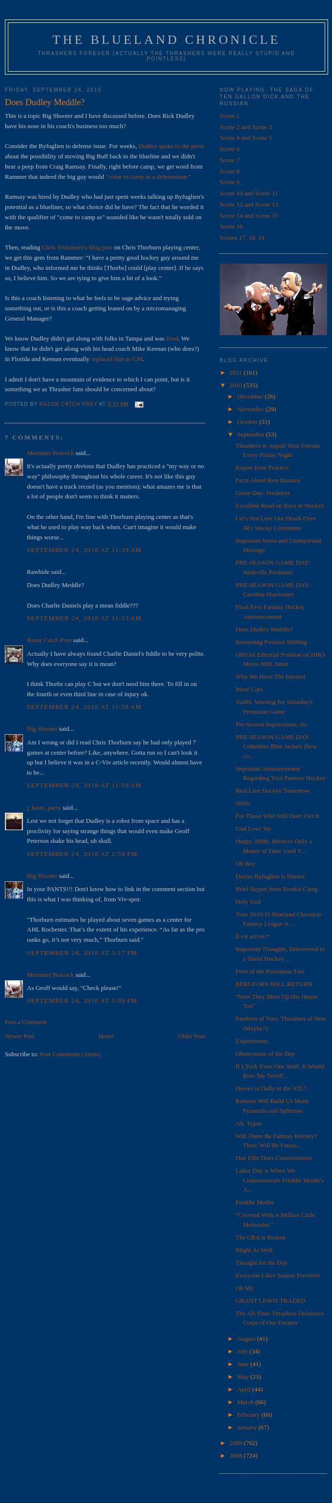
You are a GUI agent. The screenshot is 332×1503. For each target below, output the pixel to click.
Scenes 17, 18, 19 (242, 237)
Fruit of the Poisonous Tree (270, 971)
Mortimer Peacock (50, 453)
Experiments (251, 1041)
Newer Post (19, 1036)
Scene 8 (230, 171)
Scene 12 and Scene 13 (249, 204)
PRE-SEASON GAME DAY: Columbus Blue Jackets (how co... (276, 746)
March (246, 1402)
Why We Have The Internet (270, 676)
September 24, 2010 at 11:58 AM (84, 706)
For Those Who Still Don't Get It (277, 815)
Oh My (244, 1288)
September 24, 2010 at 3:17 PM (82, 952)
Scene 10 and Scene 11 (249, 193)
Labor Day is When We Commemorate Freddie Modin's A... (279, 1180)
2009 (236, 1442)
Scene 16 (231, 226)
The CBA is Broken (260, 1237)
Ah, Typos (248, 1123)
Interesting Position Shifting (271, 642)
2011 (236, 372)
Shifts (242, 803)
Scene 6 (230, 148)
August (247, 1338)
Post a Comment (26, 1022)
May (243, 1376)
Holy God (248, 901)
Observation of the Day (265, 1053)
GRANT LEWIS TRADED (270, 1300)
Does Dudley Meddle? (263, 629)
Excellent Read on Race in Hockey (279, 505)
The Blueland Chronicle (167, 40)
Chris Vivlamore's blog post (77, 247)
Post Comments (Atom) (70, 1054)
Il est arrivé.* (252, 936)
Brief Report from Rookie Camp (276, 889)
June (243, 1364)
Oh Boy (245, 863)
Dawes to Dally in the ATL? (271, 1088)
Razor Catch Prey (49, 640)
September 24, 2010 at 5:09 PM (82, 1000)
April (244, 1389)
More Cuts (248, 689)
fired (172, 338)
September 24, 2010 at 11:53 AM (84, 618)
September (251, 434)
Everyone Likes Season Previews (277, 1275)
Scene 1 (230, 115)
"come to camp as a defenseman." (148, 176)
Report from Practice (262, 467)
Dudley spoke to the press (171, 146)
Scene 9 (230, 182)
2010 (236, 385)
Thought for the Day (261, 1262)
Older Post (191, 1036)
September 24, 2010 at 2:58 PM (82, 853)
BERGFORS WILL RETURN (273, 984)
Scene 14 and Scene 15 (249, 215)
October (248, 421)
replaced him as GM (117, 358)
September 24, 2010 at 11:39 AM (84, 549)
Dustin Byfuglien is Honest (270, 876)
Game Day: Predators (262, 492)
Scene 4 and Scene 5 (246, 137)
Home (106, 1036)
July (243, 1351)
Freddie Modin (254, 1202)
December (251, 396)
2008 (236, 1455)
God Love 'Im (252, 828)
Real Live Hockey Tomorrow (272, 790)
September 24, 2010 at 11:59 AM (84, 785)
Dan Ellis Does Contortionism (273, 1157)
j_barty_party (44, 807)
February (249, 1414)
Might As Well (253, 1250)
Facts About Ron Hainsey (267, 480)
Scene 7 (230, 160)
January (248, 1427)
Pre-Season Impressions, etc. (271, 724)
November (251, 409)
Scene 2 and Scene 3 (246, 127)
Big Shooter (42, 728)
